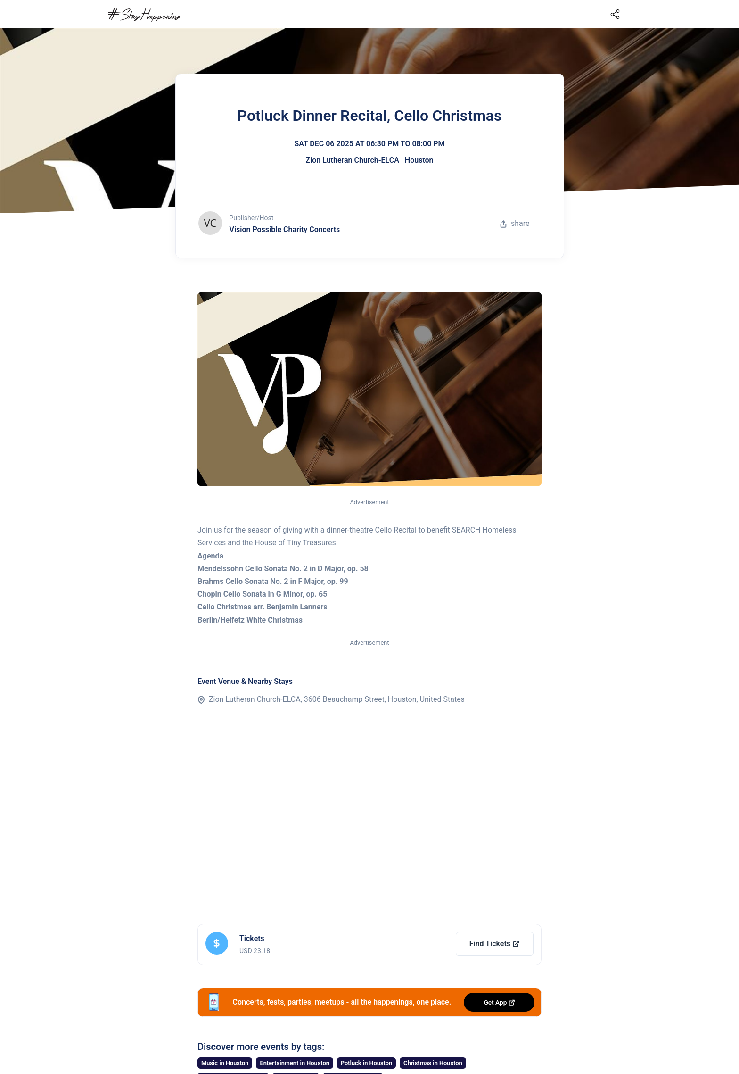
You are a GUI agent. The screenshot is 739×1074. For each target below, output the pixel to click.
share (515, 223)
